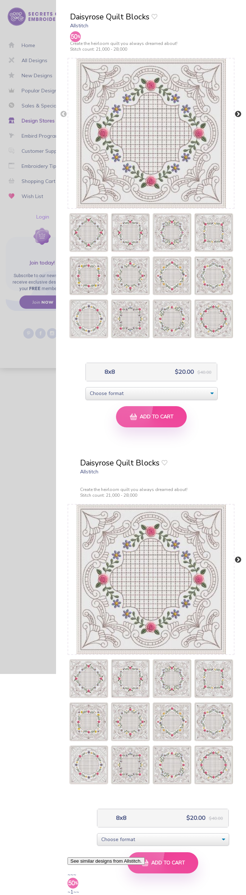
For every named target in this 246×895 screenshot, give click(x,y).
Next (238, 114)
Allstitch (79, 25)
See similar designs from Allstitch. (106, 861)
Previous (63, 114)
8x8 (109, 371)
